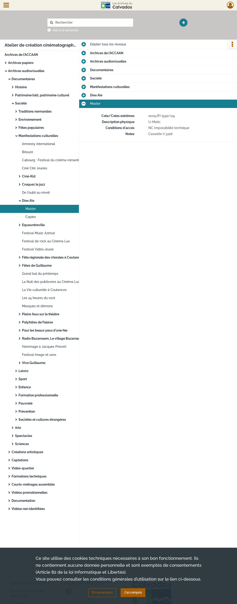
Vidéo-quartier (23, 468)
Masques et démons (37, 306)
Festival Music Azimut (38, 233)
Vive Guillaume (33, 363)
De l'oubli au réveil (36, 192)
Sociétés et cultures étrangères (42, 419)
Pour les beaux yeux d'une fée (44, 330)
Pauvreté (25, 403)
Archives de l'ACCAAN (21, 55)
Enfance (25, 387)
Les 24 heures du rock (38, 298)
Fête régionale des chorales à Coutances (52, 257)
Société (21, 103)
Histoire (21, 87)
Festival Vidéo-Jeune (38, 249)
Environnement (30, 119)
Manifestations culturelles (38, 136)
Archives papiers (21, 63)
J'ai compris (133, 592)
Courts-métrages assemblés (33, 484)
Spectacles (23, 436)
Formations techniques (29, 476)
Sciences (22, 444)
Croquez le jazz (33, 184)
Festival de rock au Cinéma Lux (46, 241)
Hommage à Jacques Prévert (44, 346)
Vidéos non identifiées (28, 509)
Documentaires (23, 79)
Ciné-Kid (28, 176)
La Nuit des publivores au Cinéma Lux (51, 282)
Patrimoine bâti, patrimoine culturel (42, 95)
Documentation (23, 501)
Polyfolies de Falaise (37, 322)
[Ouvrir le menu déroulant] (6, 5)
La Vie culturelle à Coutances (44, 290)
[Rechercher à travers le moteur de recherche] (92, 22)
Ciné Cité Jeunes (34, 168)
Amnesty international (38, 144)
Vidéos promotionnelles (29, 492)
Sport (23, 379)
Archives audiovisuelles (26, 71)
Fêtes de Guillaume (37, 265)
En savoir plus (102, 592)
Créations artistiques (27, 452)
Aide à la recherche (65, 30)
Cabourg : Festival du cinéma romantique (53, 160)
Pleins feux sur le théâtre (40, 314)
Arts (18, 428)
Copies (30, 217)
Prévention (27, 411)
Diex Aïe (28, 200)
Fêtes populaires (31, 128)
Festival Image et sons (39, 355)
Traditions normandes (35, 111)
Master (30, 209)
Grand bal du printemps (40, 273)
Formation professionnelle (38, 395)
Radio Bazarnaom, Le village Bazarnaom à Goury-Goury (64, 338)
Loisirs (23, 371)
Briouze (27, 152)
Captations (20, 460)
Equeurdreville (33, 225)
